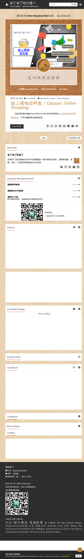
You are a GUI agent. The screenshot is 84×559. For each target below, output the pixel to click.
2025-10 (76, 184)
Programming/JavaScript (16, 525)
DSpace (73, 525)
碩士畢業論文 (38, 529)
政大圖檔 (50, 522)
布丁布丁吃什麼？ (23, 3)
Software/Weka (53, 532)
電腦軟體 (36, 522)
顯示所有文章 (63, 15)
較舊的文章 (74, 138)
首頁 (44, 138)
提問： (12, 473)
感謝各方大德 (12, 197)
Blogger (78, 522)
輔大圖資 (21, 522)
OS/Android (11, 532)
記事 (66, 525)
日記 (8, 522)
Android (50, 529)
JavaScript (52, 525)
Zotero (66, 529)
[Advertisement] (43, 287)
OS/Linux (33, 532)
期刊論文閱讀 (65, 522)
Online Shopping (63, 98)
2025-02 (76, 191)
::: (6, 10)
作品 (31, 525)
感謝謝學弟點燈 (13, 184)
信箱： (16, 470)
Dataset (53, 98)
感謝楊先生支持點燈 (15, 191)
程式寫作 (26, 529)
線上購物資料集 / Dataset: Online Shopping (43, 105)
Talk (80, 525)
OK (79, 556)
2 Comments (31, 98)
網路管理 (41, 525)
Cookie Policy (65, 556)
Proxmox (58, 529)
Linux (60, 525)
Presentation (23, 532)
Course (42, 532)
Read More (16, 126)
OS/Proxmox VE (13, 529)
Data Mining (44, 98)
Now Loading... (44, 313)
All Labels (17, 518)
